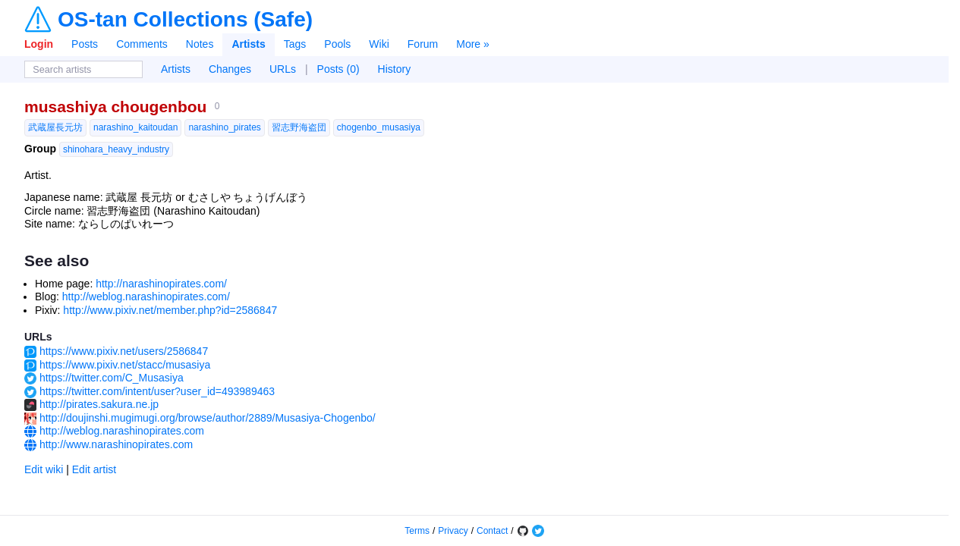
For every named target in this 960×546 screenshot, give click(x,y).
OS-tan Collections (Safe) (185, 19)
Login (38, 44)
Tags (295, 44)
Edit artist (94, 469)
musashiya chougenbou (115, 106)
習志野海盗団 (299, 127)
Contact (492, 530)
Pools (337, 44)
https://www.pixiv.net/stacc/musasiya (124, 365)
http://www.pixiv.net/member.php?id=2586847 (170, 310)
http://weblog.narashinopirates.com (121, 431)
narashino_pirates (224, 127)
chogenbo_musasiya (378, 127)
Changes (230, 69)
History (394, 69)
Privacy (452, 530)
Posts (84, 44)
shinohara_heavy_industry (116, 149)
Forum (423, 44)
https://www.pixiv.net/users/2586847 (123, 351)
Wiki (379, 44)
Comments (142, 44)
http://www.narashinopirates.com (116, 444)
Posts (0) (338, 69)
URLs (282, 69)
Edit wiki (43, 469)
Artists (248, 44)
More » (472, 44)
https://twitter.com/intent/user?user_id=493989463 (157, 391)
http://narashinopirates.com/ (161, 284)
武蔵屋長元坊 (55, 127)
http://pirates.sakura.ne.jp (99, 404)
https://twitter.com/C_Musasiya (111, 378)
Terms (417, 530)
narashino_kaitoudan (135, 127)
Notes (200, 44)
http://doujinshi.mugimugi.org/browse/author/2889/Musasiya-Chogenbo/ (207, 418)
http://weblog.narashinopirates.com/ (146, 296)
